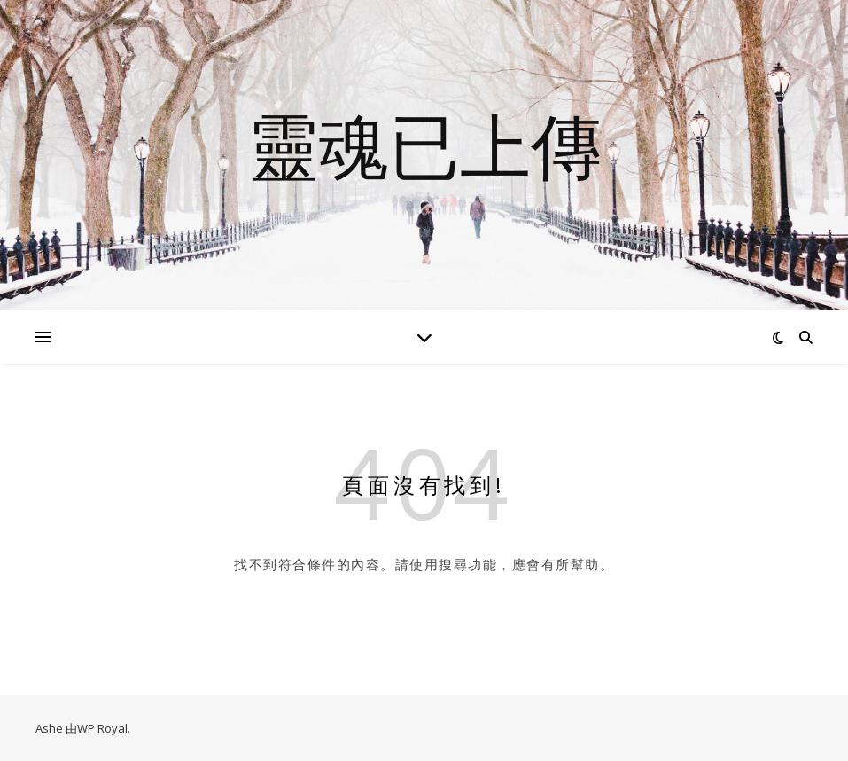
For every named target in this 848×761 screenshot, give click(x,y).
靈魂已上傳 (424, 144)
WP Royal (102, 728)
